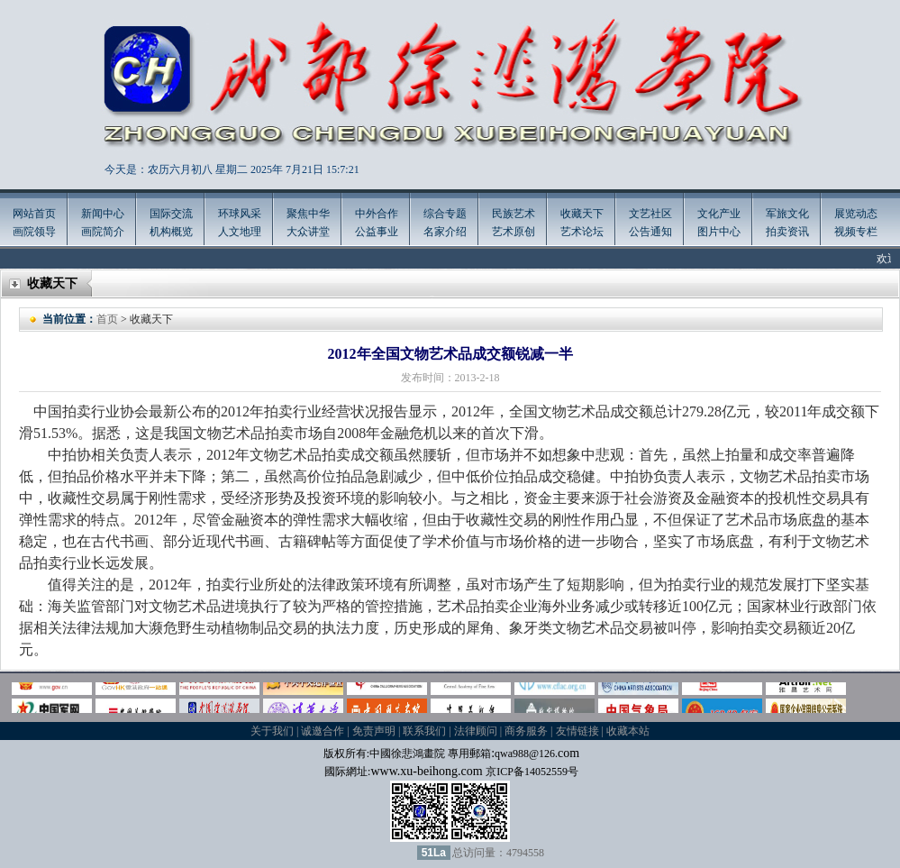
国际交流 (171, 213)
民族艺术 (513, 213)
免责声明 (373, 731)
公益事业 (376, 231)
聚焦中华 (308, 213)
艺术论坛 (582, 231)
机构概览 (171, 231)
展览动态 (855, 213)
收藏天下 (582, 213)
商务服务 (526, 731)
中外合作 (376, 213)
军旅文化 (787, 213)
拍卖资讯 (787, 231)
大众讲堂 (308, 231)
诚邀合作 (322, 731)
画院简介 (102, 231)
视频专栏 (855, 231)
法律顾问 (475, 731)
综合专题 (445, 213)
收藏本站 (628, 731)
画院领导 (34, 231)
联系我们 (424, 731)
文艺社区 (650, 213)
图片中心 (719, 231)
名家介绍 (445, 231)
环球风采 (239, 213)
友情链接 (577, 731)
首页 (107, 319)
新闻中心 (102, 213)
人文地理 (239, 231)
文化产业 (719, 213)
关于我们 (272, 731)
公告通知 (650, 231)
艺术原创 (513, 231)
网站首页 (34, 213)
